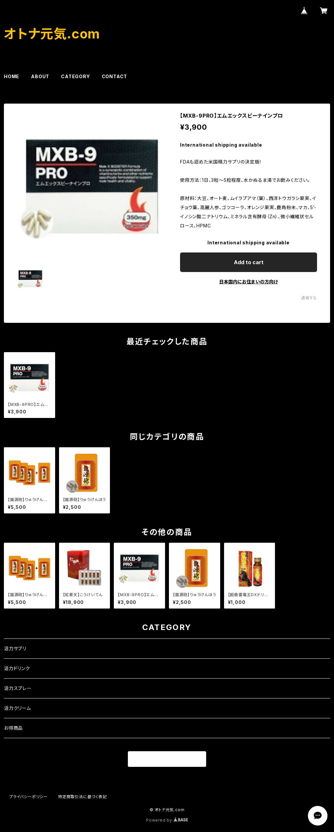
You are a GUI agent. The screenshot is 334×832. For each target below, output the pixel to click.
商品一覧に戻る (167, 759)
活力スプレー (18, 688)
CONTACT (115, 76)
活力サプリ (15, 648)
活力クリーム (17, 708)
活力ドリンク (17, 668)
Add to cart (249, 262)
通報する (309, 297)
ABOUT (40, 76)
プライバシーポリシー (28, 796)
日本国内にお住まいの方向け (248, 281)
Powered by (167, 820)
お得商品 (13, 728)
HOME (11, 76)
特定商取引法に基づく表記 (82, 796)
